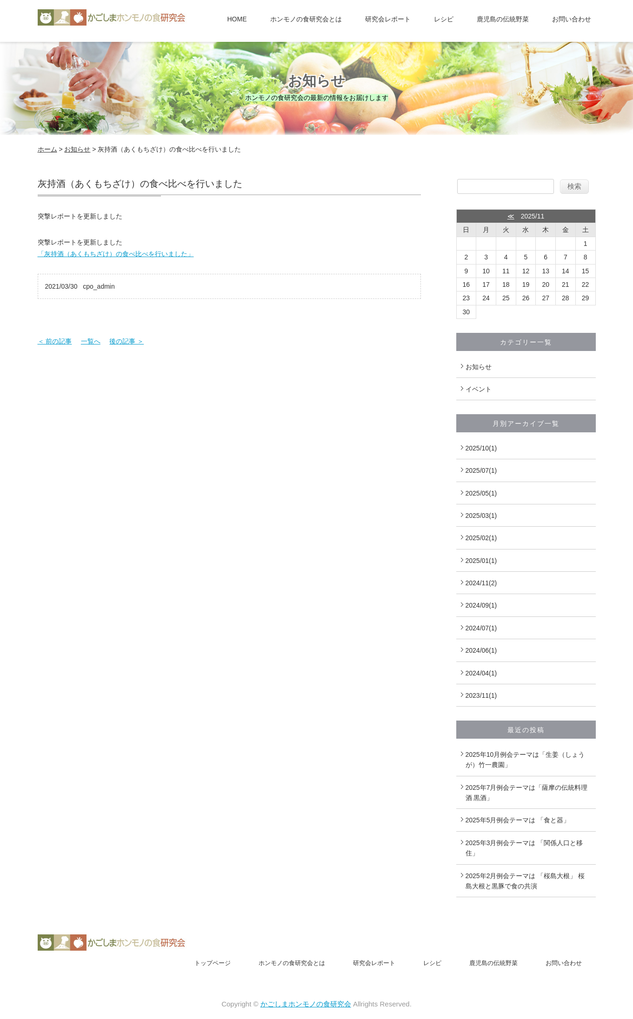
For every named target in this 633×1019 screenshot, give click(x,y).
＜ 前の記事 (55, 341)
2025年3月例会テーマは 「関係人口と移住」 (524, 848)
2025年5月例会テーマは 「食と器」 (518, 820)
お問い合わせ (571, 19)
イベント (479, 389)
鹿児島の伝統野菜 (503, 19)
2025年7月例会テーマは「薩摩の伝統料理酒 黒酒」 (527, 792)
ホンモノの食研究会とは (306, 19)
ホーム (47, 149)
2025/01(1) (481, 560)
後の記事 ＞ (126, 341)
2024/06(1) (481, 650)
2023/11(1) (481, 695)
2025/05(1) (481, 493)
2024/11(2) (481, 583)
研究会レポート (388, 19)
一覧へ (90, 341)
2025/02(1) (481, 538)
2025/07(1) (481, 470)
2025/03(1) (481, 515)
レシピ (443, 19)
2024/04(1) (481, 673)
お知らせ (77, 149)
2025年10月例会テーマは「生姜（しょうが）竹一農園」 (525, 759)
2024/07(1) (481, 628)
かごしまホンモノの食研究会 (305, 1004)
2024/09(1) (481, 605)
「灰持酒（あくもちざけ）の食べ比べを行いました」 (116, 254)
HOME (237, 19)
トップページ (212, 962)
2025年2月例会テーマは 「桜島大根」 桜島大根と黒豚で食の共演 (525, 881)
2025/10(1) (481, 448)
